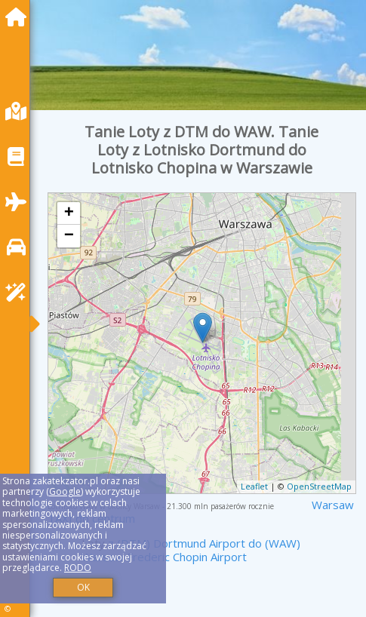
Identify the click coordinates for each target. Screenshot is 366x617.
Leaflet (254, 486)
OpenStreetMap (319, 486)
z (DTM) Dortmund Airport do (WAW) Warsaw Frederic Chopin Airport (191, 550)
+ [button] (69, 213)
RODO (77, 567)
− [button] (69, 236)
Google (65, 491)
